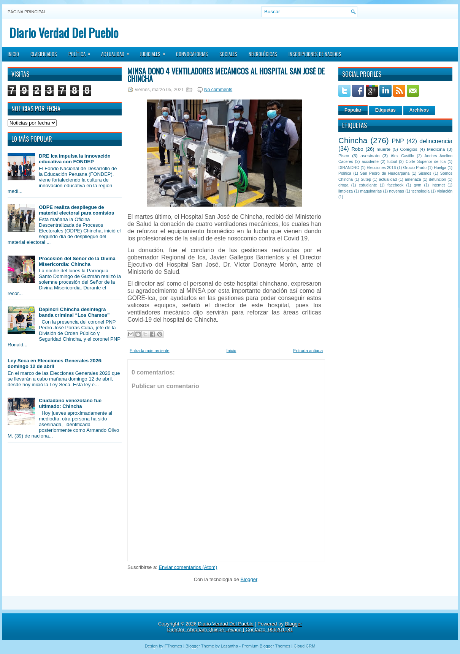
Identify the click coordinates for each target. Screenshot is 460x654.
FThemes (173, 646)
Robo (357, 149)
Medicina (436, 149)
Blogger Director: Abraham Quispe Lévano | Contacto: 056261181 (234, 626)
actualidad (388, 179)
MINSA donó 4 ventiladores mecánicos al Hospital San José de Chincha (226, 74)
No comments (218, 89)
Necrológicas (263, 54)
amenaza (413, 179)
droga (343, 185)
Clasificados (43, 54)
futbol (392, 162)
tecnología (420, 191)
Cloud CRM (304, 646)
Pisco (343, 155)
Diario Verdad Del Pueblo (64, 32)
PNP (398, 141)
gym (418, 185)
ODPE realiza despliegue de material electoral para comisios (76, 210)
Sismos (424, 173)
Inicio (13, 54)
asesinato (369, 155)
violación (444, 191)
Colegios (408, 149)
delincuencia (435, 141)
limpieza (345, 191)
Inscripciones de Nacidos (315, 54)
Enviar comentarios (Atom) (188, 567)
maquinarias (371, 191)
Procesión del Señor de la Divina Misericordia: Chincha (77, 261)
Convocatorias (192, 54)
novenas (396, 191)
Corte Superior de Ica (426, 162)
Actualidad (117, 52)
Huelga (440, 168)
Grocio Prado (415, 168)
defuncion (437, 179)
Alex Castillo (402, 156)
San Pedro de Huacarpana (384, 173)
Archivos (419, 110)
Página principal (27, 11)
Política (81, 52)
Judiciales (155, 52)
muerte (383, 149)
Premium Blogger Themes (266, 646)
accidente (370, 162)
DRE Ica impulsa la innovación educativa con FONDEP (75, 158)
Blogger (249, 579)
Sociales (228, 54)
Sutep (366, 179)
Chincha (352, 140)
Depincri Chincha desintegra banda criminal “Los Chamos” (74, 312)
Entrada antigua (308, 350)
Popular (353, 110)
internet (438, 185)
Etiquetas (385, 110)
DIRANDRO (348, 168)
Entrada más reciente (150, 350)
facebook (395, 185)
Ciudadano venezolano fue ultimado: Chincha (70, 403)
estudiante (368, 185)
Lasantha (229, 646)
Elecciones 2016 (381, 168)
